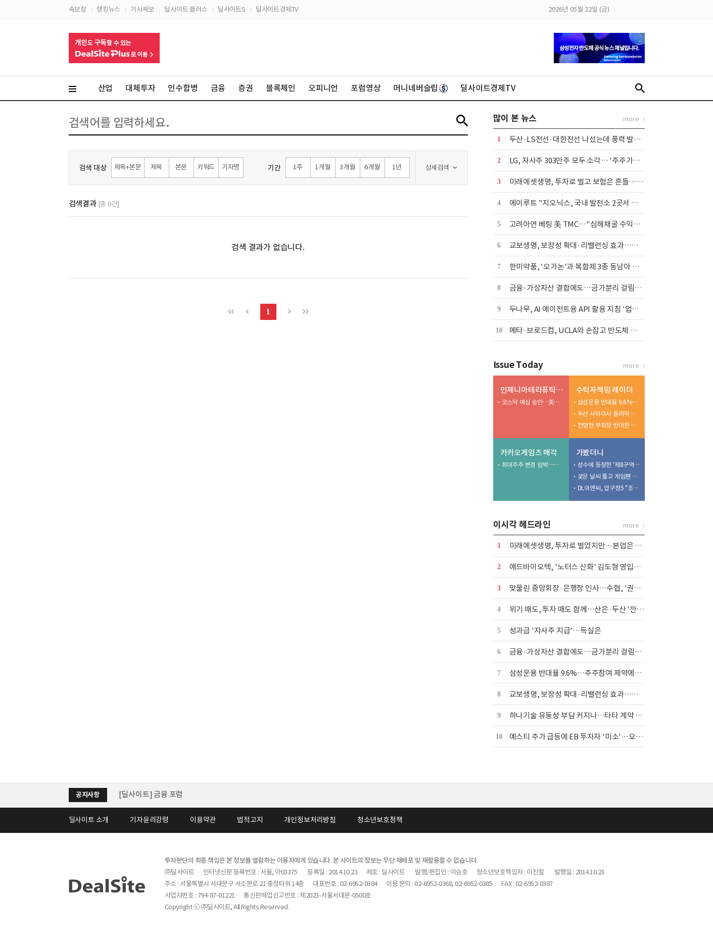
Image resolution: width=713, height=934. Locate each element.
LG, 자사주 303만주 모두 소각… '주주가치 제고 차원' (591, 160)
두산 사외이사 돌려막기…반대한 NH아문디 (609, 413)
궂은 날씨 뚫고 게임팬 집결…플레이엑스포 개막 (609, 476)
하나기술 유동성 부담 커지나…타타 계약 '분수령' (585, 715)
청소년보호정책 (380, 819)
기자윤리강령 (149, 819)
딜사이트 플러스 (185, 9)
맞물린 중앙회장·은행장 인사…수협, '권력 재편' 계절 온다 (599, 588)
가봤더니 (590, 452)
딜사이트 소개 (89, 819)
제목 (157, 167)
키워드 (206, 167)
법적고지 (250, 819)
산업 (105, 88)
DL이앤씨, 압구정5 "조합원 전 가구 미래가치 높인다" (609, 488)
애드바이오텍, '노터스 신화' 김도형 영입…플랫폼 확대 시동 (601, 567)
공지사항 (88, 794)
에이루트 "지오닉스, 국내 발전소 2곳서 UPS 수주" (588, 203)
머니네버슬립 (420, 88)
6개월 (371, 167)
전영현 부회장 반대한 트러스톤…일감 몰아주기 (609, 425)
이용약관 (203, 819)
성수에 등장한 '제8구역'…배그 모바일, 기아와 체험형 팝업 (609, 464)
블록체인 (281, 88)
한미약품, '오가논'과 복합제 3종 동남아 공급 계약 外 (590, 266)
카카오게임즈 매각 (528, 452)
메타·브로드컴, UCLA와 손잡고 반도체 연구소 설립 (588, 330)
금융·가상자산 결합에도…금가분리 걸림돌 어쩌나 (586, 288)
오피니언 (323, 88)
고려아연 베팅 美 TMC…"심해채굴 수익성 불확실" (588, 224)
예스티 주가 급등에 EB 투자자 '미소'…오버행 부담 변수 (595, 736)
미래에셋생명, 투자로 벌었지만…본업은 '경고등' (585, 545)
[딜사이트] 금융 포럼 (151, 794)
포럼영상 (366, 88)
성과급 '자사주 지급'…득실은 (555, 630)
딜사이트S (232, 9)
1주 (298, 167)
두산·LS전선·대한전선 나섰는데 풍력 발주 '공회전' (588, 139)
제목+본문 (127, 167)
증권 (245, 88)
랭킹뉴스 (108, 9)
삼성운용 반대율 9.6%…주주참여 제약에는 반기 (609, 402)
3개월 (347, 167)
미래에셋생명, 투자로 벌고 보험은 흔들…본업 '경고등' (593, 181)
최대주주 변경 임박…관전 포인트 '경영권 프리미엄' (533, 464)
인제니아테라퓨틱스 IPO (532, 390)
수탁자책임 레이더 (604, 390)
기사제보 (142, 9)
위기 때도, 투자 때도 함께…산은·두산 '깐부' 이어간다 (592, 609)
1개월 (322, 167)
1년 (397, 167)
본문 (181, 167)
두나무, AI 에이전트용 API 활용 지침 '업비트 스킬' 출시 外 (598, 309)
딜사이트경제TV (277, 9)
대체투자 (140, 88)
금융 (218, 88)
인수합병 (183, 88)
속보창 (77, 9)
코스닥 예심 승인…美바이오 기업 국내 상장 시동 (533, 402)
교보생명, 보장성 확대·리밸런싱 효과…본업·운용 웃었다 (597, 245)
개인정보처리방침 (310, 819)
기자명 (231, 167)
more (631, 119)
